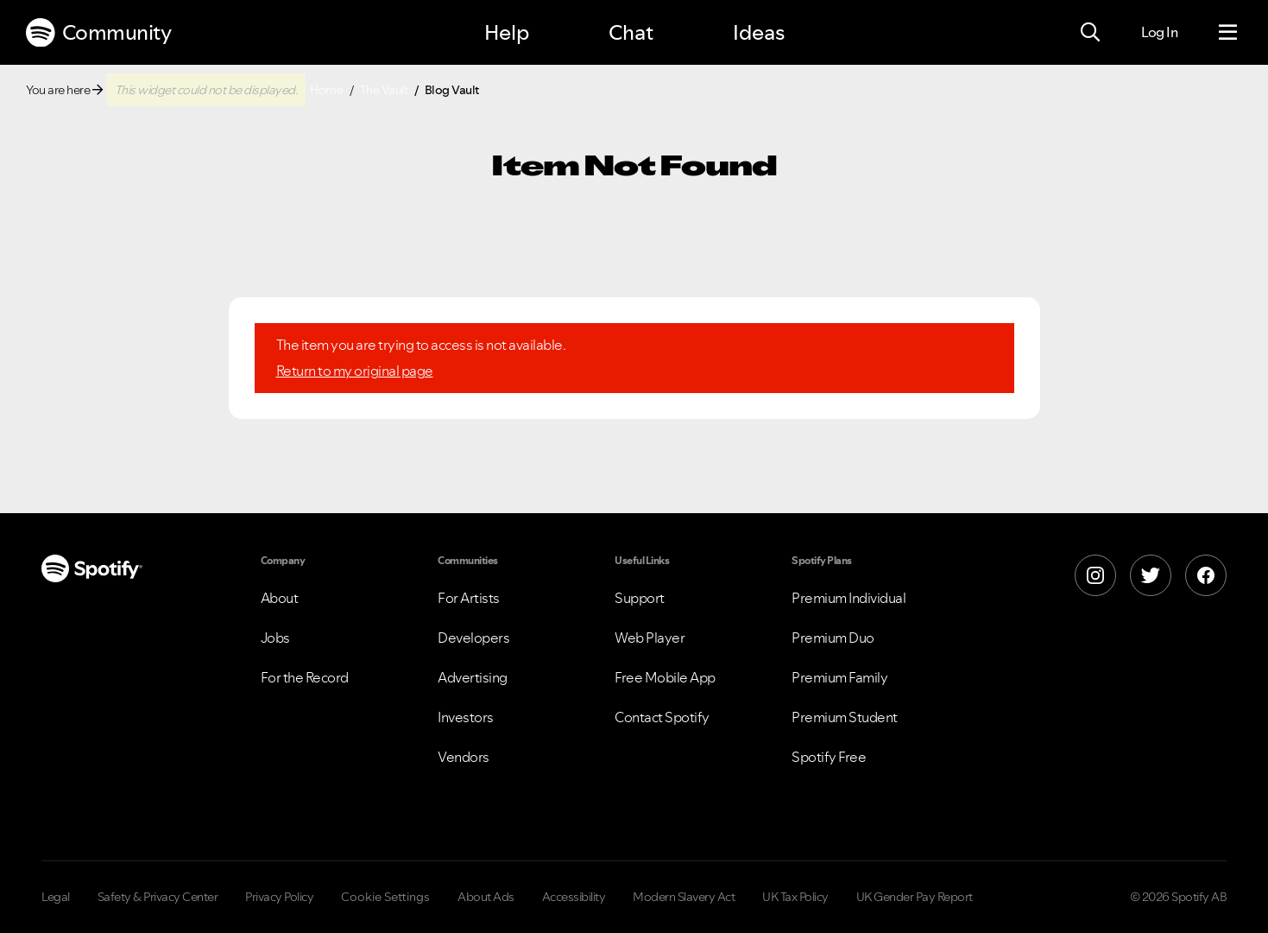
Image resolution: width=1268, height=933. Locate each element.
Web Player (649, 637)
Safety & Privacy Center (158, 896)
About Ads (485, 896)
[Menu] (1228, 33)
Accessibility (574, 896)
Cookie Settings (385, 896)
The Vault (384, 89)
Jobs (275, 637)
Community (98, 33)
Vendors (463, 756)
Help (506, 32)
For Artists (469, 597)
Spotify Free (829, 756)
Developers (473, 637)
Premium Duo (833, 637)
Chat (631, 32)
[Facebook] (1206, 575)
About (280, 597)
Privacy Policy (279, 896)
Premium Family (839, 677)
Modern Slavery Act (684, 896)
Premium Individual (848, 597)
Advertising (473, 677)
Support (640, 597)
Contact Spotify (662, 717)
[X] (1150, 575)
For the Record (305, 677)
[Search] (1090, 33)
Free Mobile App (665, 677)
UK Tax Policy (795, 896)
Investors (466, 717)
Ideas (759, 32)
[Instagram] (1095, 575)
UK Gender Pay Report (914, 896)
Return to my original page (354, 370)
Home (326, 89)
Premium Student (845, 717)
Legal (55, 896)
